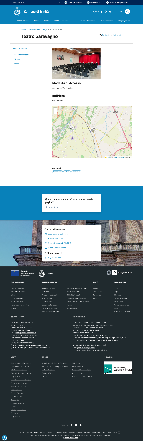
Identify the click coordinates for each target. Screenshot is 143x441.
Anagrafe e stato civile (49, 295)
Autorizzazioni (47, 301)
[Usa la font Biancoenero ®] (73, 2)
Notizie (95, 288)
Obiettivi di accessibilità (19, 370)
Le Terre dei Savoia (48, 370)
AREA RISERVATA (70, 438)
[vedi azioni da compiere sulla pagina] (115, 35)
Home (23, 29)
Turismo (69, 305)
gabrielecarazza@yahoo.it (86, 347)
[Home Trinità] (31, 11)
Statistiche (15, 413)
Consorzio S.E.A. (47, 373)
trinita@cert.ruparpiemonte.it (26, 332)
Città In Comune (111, 432)
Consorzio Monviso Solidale (81, 370)
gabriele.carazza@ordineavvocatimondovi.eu (91, 350)
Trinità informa (98, 291)
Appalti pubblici (47, 298)
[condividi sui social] (103, 35)
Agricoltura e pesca (48, 288)
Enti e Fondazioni (17, 301)
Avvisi (95, 298)
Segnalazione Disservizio (19, 383)
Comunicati (97, 295)
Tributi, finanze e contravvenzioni (78, 301)
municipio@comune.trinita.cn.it (26, 335)
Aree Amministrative (18, 291)
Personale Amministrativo (20, 305)
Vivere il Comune (34, 29)
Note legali (15, 400)
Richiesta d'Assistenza (18, 386)
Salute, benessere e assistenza (77, 298)
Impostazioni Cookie (18, 403)
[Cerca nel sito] (127, 11)
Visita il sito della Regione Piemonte (54, 363)
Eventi (116, 288)
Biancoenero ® (80, 435)
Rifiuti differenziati (78, 366)
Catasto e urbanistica (49, 305)
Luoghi (44, 29)
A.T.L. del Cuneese (78, 373)
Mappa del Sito (16, 416)
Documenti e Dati (17, 298)
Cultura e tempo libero (49, 308)
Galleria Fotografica (120, 298)
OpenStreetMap (119, 157)
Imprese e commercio (74, 291)
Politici (13, 308)
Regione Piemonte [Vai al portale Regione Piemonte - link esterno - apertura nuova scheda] (18, 2)
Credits (13, 406)
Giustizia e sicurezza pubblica (77, 288)
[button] (93, 130)
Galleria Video (118, 301)
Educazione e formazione (50, 311)
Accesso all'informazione (88, 21)
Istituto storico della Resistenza (83, 376)
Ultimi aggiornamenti (18, 410)
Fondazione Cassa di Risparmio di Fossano (56, 366)
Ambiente (45, 291)
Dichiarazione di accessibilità (20, 366)
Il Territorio (117, 295)
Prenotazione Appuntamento (21, 380)
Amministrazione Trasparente (21, 363)
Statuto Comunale (17, 393)
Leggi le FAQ (15, 376)
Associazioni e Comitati (122, 311)
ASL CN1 (45, 376)
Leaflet (108, 157)
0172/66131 (18, 325)
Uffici (13, 295)
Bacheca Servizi (16, 390)
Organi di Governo (17, 288)
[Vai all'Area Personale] (117, 2)
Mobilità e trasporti (73, 295)
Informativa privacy (17, 396)
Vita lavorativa (72, 308)
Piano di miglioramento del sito (21, 373)
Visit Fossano (76, 363)
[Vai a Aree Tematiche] (94, 2)
